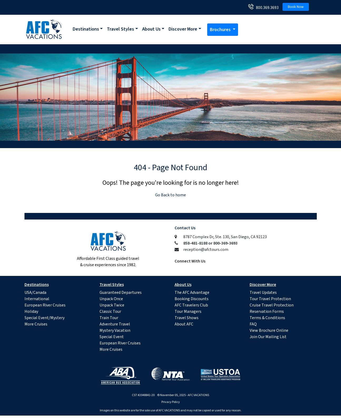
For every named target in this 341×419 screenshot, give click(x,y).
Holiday (31, 311)
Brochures (221, 29)
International (36, 299)
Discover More (183, 29)
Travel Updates (263, 292)
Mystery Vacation (115, 330)
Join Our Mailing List (268, 337)
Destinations (86, 29)
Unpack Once (111, 299)
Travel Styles (120, 29)
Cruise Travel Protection (272, 305)
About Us (151, 29)
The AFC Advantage (192, 292)
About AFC (184, 324)
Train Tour (109, 318)
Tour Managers (188, 311)
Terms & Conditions (267, 318)
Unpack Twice (112, 305)
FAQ (253, 324)
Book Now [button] (296, 6)
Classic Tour (110, 311)
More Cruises (35, 324)
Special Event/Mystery (44, 318)
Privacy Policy (170, 402)
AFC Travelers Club (191, 305)
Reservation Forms (267, 311)
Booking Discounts (192, 299)
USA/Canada (35, 292)
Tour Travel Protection (270, 299)
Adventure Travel (115, 324)
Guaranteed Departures (121, 292)
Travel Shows (187, 318)
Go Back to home (170, 195)
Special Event (112, 337)
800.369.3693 (266, 8)
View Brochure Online (269, 330)
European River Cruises (45, 305)
